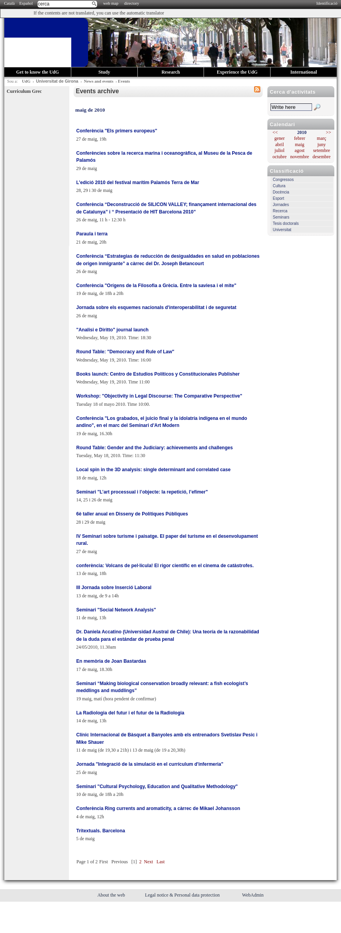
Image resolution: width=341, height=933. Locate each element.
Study (104, 72)
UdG (26, 81)
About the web (111, 895)
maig (299, 144)
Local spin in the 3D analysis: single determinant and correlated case (153, 469)
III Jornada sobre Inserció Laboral (114, 587)
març (321, 138)
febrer (299, 138)
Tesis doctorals (286, 223)
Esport (278, 198)
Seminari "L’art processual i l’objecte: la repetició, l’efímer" (142, 492)
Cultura (279, 186)
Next (148, 861)
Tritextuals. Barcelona (100, 831)
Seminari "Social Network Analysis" (116, 610)
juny (322, 144)
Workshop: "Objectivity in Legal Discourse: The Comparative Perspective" (159, 396)
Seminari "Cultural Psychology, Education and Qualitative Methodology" (157, 786)
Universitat (282, 230)
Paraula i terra (92, 234)
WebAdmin (252, 895)
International (303, 72)
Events (124, 81)
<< (275, 132)
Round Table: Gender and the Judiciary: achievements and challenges (154, 447)
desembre (321, 156)
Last (161, 861)
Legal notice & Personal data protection (183, 895)
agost (300, 150)
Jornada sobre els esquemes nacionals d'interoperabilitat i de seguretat (156, 307)
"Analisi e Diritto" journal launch (112, 330)
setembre (321, 150)
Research (170, 72)
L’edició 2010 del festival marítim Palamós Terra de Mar (137, 182)
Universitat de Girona (57, 81)
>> (328, 132)
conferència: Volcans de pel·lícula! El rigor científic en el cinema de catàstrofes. (165, 565)
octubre (279, 156)
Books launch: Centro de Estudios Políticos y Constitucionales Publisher (158, 374)
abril (279, 144)
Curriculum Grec (24, 91)
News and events (98, 81)
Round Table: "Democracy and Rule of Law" (125, 351)
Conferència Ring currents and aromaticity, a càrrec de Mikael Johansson (158, 808)
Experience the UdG (237, 72)
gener (279, 138)
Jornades (281, 205)
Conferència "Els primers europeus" (116, 131)
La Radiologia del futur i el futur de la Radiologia (130, 713)
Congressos (283, 179)
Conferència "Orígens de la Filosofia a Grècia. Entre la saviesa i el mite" (156, 285)
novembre (299, 156)
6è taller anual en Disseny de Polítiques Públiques (132, 514)
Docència (281, 192)
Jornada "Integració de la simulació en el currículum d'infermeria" (150, 764)
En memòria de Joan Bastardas (111, 661)
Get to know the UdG (37, 72)
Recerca (280, 211)
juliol (279, 150)
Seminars (281, 217)
